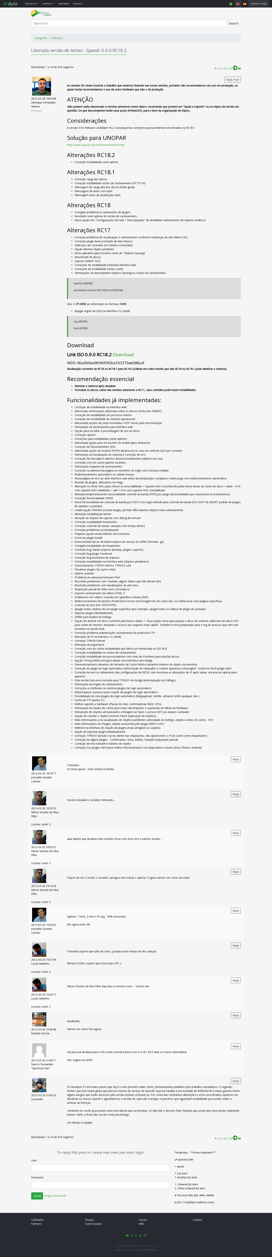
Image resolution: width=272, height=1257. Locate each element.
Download (123, 355)
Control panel (258, 3)
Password (37, 1177)
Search (233, 23)
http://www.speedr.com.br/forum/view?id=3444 (95, 145)
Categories (40, 38)
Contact (78, 3)
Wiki (141, 1224)
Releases (56, 38)
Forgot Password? (55, 1196)
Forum (143, 1220)
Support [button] (47, 3)
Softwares (37, 1220)
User (34, 1160)
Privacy (89, 1220)
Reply (236, 759)
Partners (63, 3)
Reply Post (232, 80)
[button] (32, 4)
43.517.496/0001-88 (147, 1250)
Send (37, 1196)
